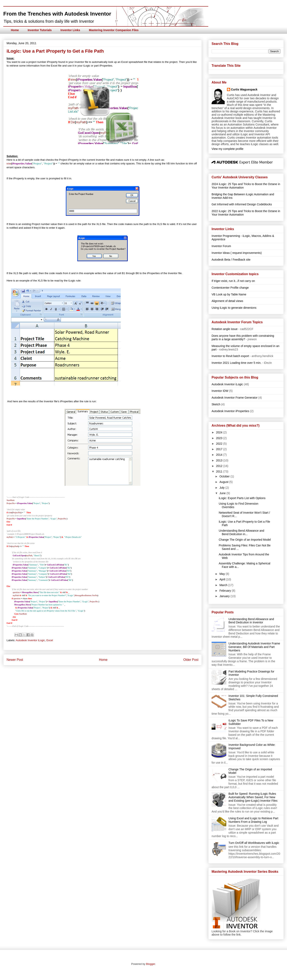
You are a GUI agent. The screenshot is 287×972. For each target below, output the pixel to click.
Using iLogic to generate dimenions (234, 307)
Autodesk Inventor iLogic (30, 640)
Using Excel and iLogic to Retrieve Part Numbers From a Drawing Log (253, 820)
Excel (49, 640)
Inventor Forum (221, 246)
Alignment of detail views (227, 301)
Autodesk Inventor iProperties (230, 411)
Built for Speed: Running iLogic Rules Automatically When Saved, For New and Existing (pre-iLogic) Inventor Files (253, 797)
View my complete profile (227, 148)
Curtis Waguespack (244, 89)
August (224, 482)
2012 (219, 466)
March (223, 585)
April (222, 579)
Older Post (190, 659)
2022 (219, 443)
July (222, 487)
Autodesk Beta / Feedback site (231, 259)
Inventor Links (70, 30)
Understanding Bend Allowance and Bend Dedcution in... (241, 532)
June (222, 493)
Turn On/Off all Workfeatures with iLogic (254, 842)
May (222, 573)
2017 (219, 449)
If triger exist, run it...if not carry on (233, 281)
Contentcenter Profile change (230, 287)
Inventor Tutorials (40, 30)
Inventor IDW (220, 390)
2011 (219, 471)
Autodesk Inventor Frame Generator (234, 397)
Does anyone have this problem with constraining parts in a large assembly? (243, 337)
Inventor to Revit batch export (230, 356)
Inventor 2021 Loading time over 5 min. (236, 362)
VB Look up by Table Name (229, 294)
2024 (219, 432)
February (225, 590)
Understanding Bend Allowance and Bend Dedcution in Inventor (251, 620)
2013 (219, 460)
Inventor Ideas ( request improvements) (237, 252)
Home (15, 30)
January (224, 596)
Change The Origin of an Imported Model (245, 539)
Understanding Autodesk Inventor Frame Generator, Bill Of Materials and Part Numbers (254, 647)
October (224, 476)
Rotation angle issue (225, 329)
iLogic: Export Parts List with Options (242, 498)
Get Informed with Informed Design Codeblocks (242, 204)
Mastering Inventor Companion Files (114, 30)
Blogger (150, 963)
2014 (219, 454)
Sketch (216, 404)
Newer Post (15, 659)
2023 (219, 438)
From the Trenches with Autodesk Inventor (57, 14)
